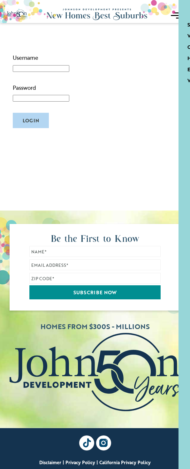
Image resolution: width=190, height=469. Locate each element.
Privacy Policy (80, 462)
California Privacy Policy (125, 462)
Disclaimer (50, 462)
